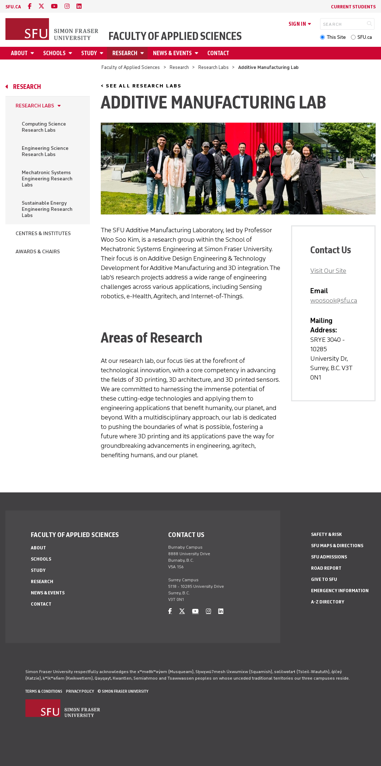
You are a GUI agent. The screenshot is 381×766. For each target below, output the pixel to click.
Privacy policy (80, 691)
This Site (336, 37)
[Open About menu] (33, 53)
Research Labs (213, 67)
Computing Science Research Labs (44, 127)
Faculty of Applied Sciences (175, 36)
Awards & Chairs (38, 252)
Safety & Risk (326, 534)
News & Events (172, 53)
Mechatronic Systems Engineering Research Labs (47, 178)
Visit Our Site (328, 271)
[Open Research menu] (143, 53)
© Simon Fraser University (123, 691)
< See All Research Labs (141, 86)
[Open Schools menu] (71, 53)
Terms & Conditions (43, 691)
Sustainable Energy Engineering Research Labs (47, 209)
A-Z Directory (327, 602)
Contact (218, 53)
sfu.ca (13, 7)
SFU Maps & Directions (337, 545)
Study (89, 53)
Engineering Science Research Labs (45, 151)
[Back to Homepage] (52, 29)
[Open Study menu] (102, 53)
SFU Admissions (329, 557)
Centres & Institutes (43, 233)
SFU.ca (364, 37)
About (19, 53)
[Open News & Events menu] (197, 53)
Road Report (326, 568)
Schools (54, 53)
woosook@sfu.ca (333, 300)
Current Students (353, 7)
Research (124, 53)
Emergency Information (340, 590)
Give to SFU (324, 579)
